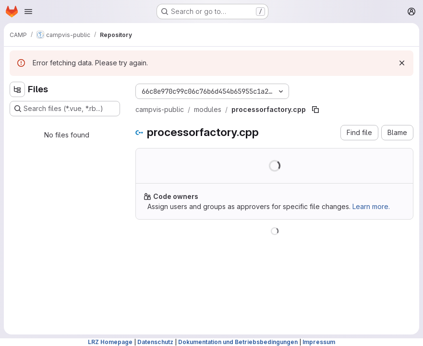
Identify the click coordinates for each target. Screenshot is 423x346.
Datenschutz (155, 342)
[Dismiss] (402, 63)
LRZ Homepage (110, 342)
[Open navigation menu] (28, 11)
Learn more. (371, 206)
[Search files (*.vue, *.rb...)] (65, 108)
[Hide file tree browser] (17, 89)
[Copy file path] (315, 109)
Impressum (318, 342)
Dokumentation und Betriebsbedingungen (238, 342)
